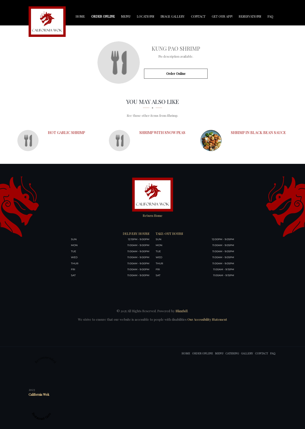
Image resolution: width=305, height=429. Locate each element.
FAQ (270, 16)
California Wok (39, 394)
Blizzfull (182, 311)
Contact (198, 16)
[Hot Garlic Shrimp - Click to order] (29, 140)
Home (80, 16)
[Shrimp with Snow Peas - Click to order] (120, 140)
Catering (232, 353)
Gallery (247, 353)
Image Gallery (173, 16)
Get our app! (222, 16)
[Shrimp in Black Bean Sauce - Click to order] (212, 140)
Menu (125, 16)
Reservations (250, 16)
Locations (145, 16)
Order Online (103, 16)
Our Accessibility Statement (207, 319)
